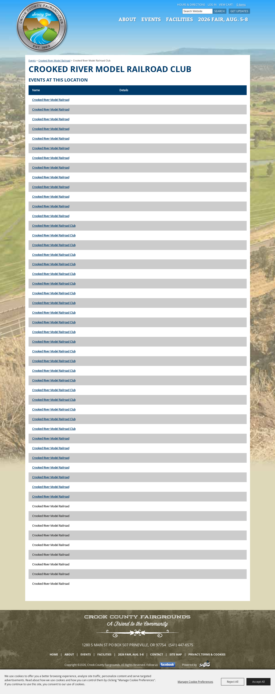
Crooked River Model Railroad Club (54, 225)
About (127, 19)
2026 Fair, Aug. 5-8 (223, 19)
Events (151, 19)
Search (219, 11)
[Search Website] (197, 11)
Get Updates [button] (239, 11)
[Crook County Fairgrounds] (42, 27)
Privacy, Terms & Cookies (207, 654)
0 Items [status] (241, 4)
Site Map (176, 654)
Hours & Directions (191, 4)
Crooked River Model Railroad (54, 60)
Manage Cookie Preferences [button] (195, 681)
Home (54, 654)
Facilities (179, 19)
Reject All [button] (232, 681)
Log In (212, 4)
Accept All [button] (258, 681)
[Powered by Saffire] (205, 665)
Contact (156, 654)
